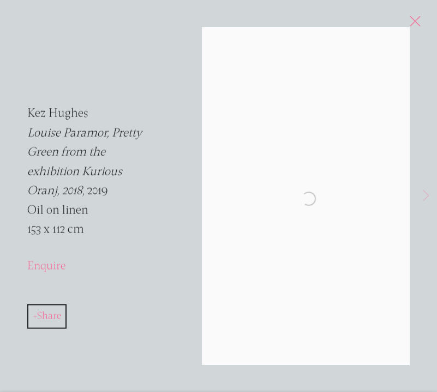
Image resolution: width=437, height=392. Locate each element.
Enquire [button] (46, 268)
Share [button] (49, 319)
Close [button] (413, 24)
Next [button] (426, 196)
